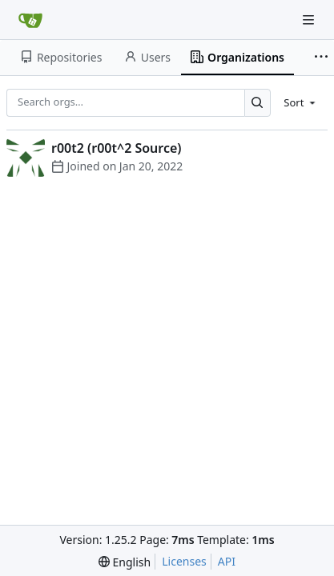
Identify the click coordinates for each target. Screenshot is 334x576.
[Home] (30, 20)
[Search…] (257, 103)
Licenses (184, 561)
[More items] (321, 57)
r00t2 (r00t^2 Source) (116, 148)
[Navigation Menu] (310, 19)
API (226, 561)
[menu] (301, 102)
